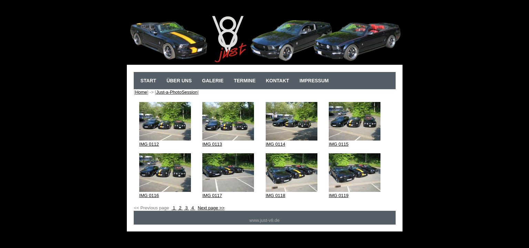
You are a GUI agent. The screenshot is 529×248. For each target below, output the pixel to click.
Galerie (212, 80)
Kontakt (277, 80)
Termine (244, 80)
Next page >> (211, 207)
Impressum (314, 80)
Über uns (179, 80)
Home (141, 92)
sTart (148, 80)
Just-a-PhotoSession (176, 92)
